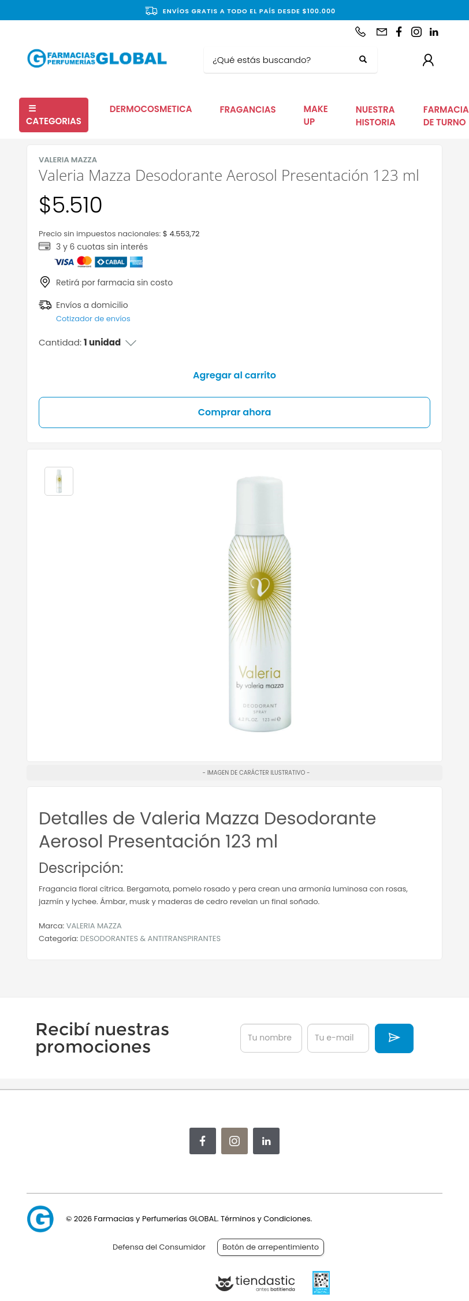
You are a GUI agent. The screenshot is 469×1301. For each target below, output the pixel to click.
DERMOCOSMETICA (151, 109)
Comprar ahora (234, 412)
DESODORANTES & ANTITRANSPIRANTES (150, 938)
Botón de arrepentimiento (270, 1246)
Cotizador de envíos (93, 318)
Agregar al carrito (234, 375)
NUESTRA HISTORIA (376, 116)
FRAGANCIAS (247, 109)
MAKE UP (316, 115)
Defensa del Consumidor (159, 1246)
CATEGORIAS (53, 115)
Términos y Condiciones (265, 1218)
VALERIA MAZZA (94, 925)
